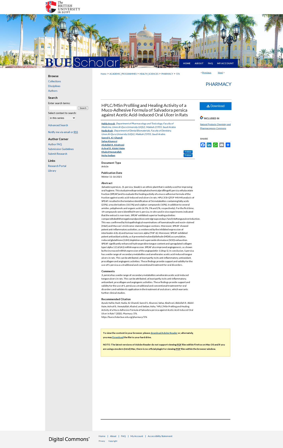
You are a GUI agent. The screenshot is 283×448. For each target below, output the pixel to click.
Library (52, 170)
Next (220, 72)
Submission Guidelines (61, 149)
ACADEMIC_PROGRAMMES (123, 73)
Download (216, 106)
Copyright (112, 441)
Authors (52, 90)
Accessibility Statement (160, 436)
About (113, 436)
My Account (136, 436)
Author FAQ (55, 144)
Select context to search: (62, 113)
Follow (188, 152)
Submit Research (57, 153)
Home (104, 73)
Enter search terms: (59, 103)
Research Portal (57, 166)
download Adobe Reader (164, 332)
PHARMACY (167, 73)
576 (178, 73)
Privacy (102, 441)
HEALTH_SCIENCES (149, 73)
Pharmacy (219, 84)
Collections (54, 81)
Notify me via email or (63, 132)
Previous (206, 72)
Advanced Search (58, 125)
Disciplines (54, 86)
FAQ (123, 436)
